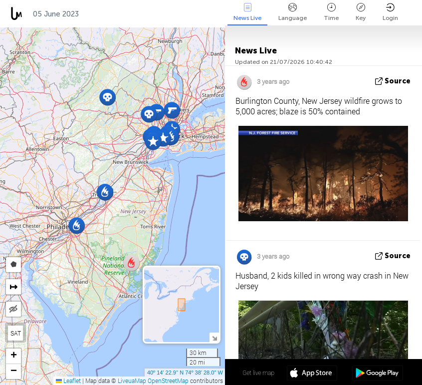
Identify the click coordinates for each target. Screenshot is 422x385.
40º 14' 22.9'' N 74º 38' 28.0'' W (185, 373)
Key (361, 12)
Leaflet (68, 381)
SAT (15, 333)
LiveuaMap (132, 381)
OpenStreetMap (168, 381)
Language (292, 12)
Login (390, 12)
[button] (153, 141)
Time (331, 12)
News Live (247, 12)
